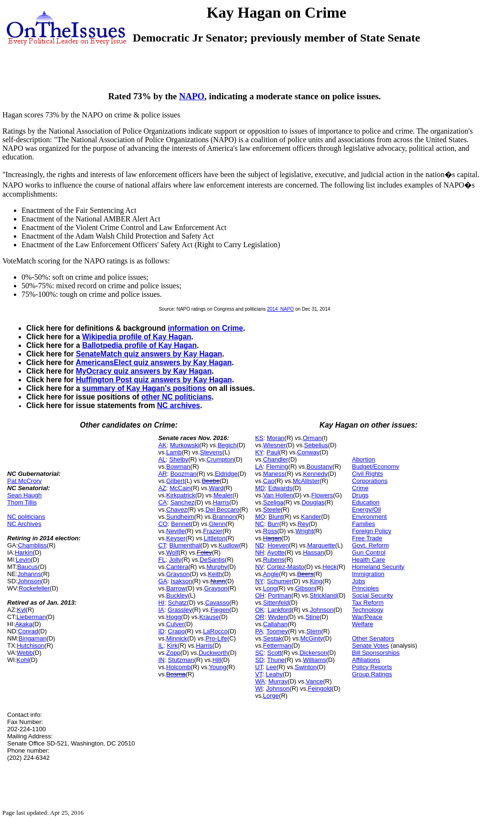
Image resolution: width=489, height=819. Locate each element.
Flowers (322, 495)
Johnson (29, 581)
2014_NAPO (280, 309)
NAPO (191, 96)
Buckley (177, 595)
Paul (272, 452)
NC (259, 523)
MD (260, 488)
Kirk (172, 645)
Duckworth (213, 652)
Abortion (363, 459)
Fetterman (277, 645)
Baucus (27, 566)
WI (259, 688)
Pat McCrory (24, 480)
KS (259, 437)
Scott (274, 652)
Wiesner (274, 445)
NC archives (178, 405)
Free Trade (367, 538)
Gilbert (175, 480)
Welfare (362, 624)
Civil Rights (367, 473)
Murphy (217, 566)
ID (161, 631)
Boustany (319, 466)
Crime (360, 488)
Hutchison (30, 645)
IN (161, 659)
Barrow (176, 588)
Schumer (279, 581)
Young (217, 667)
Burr (273, 523)
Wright (304, 531)
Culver (175, 624)
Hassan (313, 552)
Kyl (21, 609)
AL (162, 459)
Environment (369, 516)
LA (259, 466)
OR (260, 616)
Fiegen (219, 609)
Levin (23, 559)
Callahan (275, 624)
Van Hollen (278, 495)
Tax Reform (367, 602)
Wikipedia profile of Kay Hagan (136, 337)
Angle (271, 574)
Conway (308, 452)
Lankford (279, 609)
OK (259, 609)
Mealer (223, 495)
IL (160, 645)
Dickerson (313, 652)
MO (260, 516)
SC (259, 652)
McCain (180, 488)
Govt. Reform (370, 545)
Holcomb (178, 667)
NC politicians (26, 516)
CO (163, 523)
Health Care (368, 559)
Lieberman (31, 616)
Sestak (272, 638)
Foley (204, 552)
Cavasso (217, 602)
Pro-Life (216, 638)
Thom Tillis (22, 502)
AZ (162, 488)
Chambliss (32, 545)
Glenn (217, 523)
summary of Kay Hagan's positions (144, 388)
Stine (313, 616)
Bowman (178, 466)
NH (259, 552)
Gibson (305, 588)
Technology (367, 609)
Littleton (215, 538)
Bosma (175, 674)
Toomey (277, 631)
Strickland (323, 595)
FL (161, 559)
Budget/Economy (375, 466)
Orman (312, 437)
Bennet (181, 523)
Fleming (277, 466)
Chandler (275, 459)
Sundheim (180, 516)
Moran (276, 437)
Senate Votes (370, 645)
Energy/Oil (366, 509)
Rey (303, 523)
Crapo (176, 631)
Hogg (173, 616)
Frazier (212, 531)
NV (259, 566)
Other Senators (373, 638)
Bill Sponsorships (376, 652)
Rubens (274, 559)
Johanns (29, 574)
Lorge (271, 695)
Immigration (368, 574)
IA (161, 609)
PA (259, 631)
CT (162, 545)
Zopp (173, 652)
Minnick (176, 638)
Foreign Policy (371, 531)
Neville (175, 531)
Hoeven (278, 545)
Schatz (177, 602)
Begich (227, 445)
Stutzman (181, 659)
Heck (329, 566)
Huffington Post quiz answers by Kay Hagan (154, 380)
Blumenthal (185, 545)
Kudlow (229, 545)
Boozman (183, 473)
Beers (305, 574)
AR (162, 473)
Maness (274, 473)
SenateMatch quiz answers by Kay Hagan (149, 354)
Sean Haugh (24, 495)
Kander (311, 516)
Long (270, 588)
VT (258, 674)
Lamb (174, 452)
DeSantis (212, 559)
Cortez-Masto (285, 566)
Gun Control (368, 552)
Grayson (178, 574)
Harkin (24, 552)
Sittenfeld (276, 602)
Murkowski (184, 445)
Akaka (23, 624)
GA (162, 581)
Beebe (211, 480)
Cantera (177, 566)
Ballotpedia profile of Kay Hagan (139, 345)
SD (259, 659)
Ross (270, 531)
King (316, 581)
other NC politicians (176, 397)
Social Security (372, 595)
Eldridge (226, 473)
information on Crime (205, 328)
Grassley (180, 609)
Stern (313, 631)
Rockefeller (34, 588)
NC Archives (24, 523)
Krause (209, 616)
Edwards (280, 488)
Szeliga (273, 502)
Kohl (23, 659)
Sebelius (316, 445)
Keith (215, 574)
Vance (314, 681)
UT (259, 667)
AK (162, 445)
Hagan (272, 538)
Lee (271, 667)
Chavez (176, 509)
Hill (217, 659)
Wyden (277, 616)
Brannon (224, 516)
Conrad (28, 631)
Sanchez (182, 502)
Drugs (360, 495)
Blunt (275, 516)
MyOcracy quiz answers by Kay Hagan (144, 371)
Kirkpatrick (180, 495)
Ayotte (276, 552)
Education (366, 502)
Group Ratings (372, 674)
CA (162, 502)
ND (259, 545)
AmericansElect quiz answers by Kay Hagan (153, 362)
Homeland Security (378, 566)
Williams (314, 659)
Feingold (320, 688)
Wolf (172, 552)
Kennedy (315, 473)
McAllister (306, 480)
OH (260, 595)
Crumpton (220, 459)
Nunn (218, 581)
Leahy (274, 674)
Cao (269, 480)
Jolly (175, 559)
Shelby (179, 459)
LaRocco (215, 631)
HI (161, 602)
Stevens (211, 452)
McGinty (311, 638)
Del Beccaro (222, 509)
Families (363, 523)
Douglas (313, 502)
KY (259, 452)
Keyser (175, 538)
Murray (277, 681)
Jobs (358, 581)
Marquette (321, 545)
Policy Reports (372, 667)
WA (260, 681)
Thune (276, 659)
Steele (272, 509)
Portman (279, 595)
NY (259, 581)
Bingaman (33, 638)
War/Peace (367, 616)
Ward (216, 488)
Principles (365, 588)
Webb (25, 652)
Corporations (369, 480)
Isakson (181, 581)
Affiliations (366, 659)
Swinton (306, 667)
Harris (221, 502)
